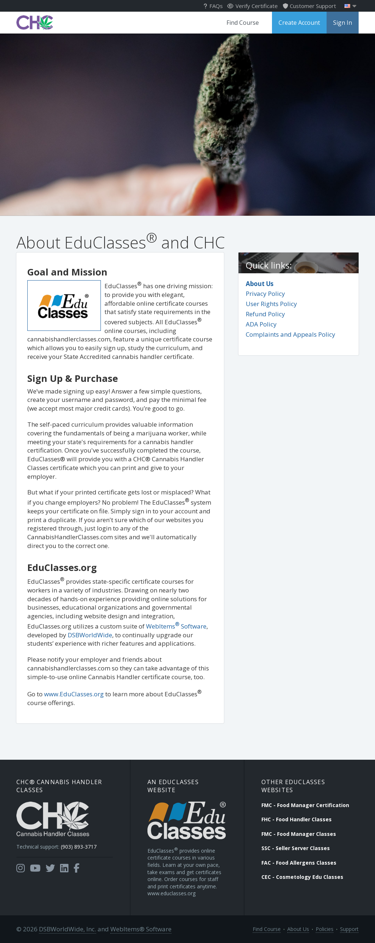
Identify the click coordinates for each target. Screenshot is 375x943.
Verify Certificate (252, 5)
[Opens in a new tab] (20, 868)
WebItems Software (176, 626)
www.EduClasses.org (74, 694)
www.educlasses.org (171, 893)
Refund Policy (265, 314)
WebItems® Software (140, 929)
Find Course (242, 23)
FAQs (213, 5)
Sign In (342, 23)
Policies (324, 929)
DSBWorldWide (90, 635)
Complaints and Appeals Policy (290, 334)
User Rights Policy (271, 304)
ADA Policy (261, 324)
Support (349, 929)
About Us (259, 283)
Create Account (299, 23)
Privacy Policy (265, 293)
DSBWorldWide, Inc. (67, 929)
